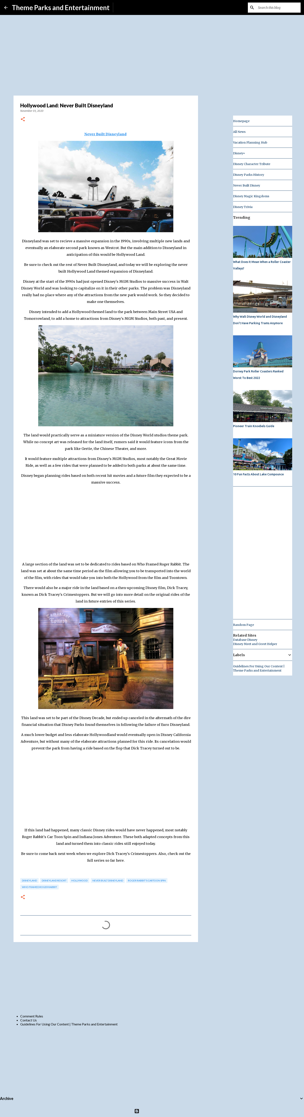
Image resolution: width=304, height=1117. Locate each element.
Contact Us (28, 1020)
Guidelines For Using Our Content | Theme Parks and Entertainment (69, 1024)
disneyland (29, 880)
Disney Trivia (242, 207)
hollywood (79, 880)
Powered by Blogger (152, 1111)
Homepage (241, 121)
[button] (22, 119)
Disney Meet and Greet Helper (255, 644)
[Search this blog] (278, 8)
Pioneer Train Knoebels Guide (253, 426)
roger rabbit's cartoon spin (147, 880)
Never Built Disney (246, 185)
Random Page (243, 625)
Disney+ (239, 153)
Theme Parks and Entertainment (61, 7)
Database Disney (245, 640)
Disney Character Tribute (251, 164)
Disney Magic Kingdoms (251, 196)
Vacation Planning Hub (250, 142)
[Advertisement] (106, 977)
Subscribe (124, 7)
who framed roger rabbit (39, 887)
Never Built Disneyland (107, 880)
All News (239, 132)
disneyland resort (54, 880)
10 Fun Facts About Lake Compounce (258, 474)
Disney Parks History (248, 175)
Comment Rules (31, 1016)
